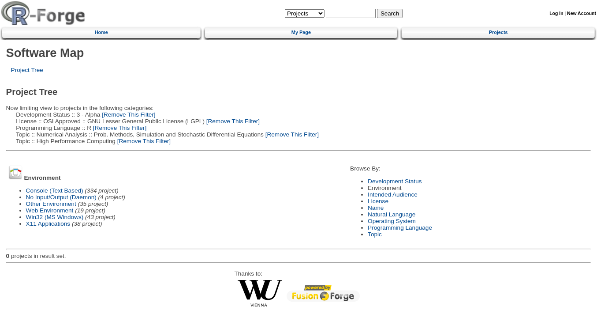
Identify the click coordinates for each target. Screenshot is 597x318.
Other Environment (51, 204)
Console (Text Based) (54, 190)
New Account (581, 13)
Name (376, 207)
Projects (498, 32)
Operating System (392, 221)
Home (101, 32)
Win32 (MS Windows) (55, 217)
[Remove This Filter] (127, 114)
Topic (375, 234)
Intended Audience (393, 194)
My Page (301, 32)
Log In (556, 13)
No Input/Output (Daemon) (61, 197)
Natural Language (391, 214)
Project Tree (27, 70)
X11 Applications (48, 223)
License (378, 201)
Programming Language (400, 227)
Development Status (395, 181)
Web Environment (50, 210)
